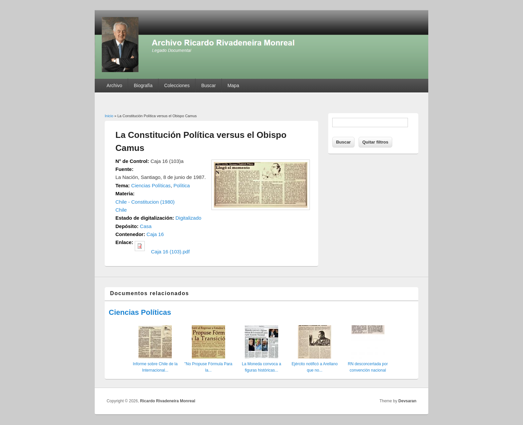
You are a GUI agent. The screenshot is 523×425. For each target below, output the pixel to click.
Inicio (109, 116)
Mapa (233, 85)
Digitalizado (188, 218)
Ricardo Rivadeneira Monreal (167, 401)
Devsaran (407, 401)
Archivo (114, 85)
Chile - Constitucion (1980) (145, 202)
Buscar (208, 85)
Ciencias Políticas (150, 185)
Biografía (143, 85)
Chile (121, 210)
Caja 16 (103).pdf (170, 251)
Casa (145, 226)
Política (181, 185)
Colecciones (176, 85)
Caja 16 (155, 234)
